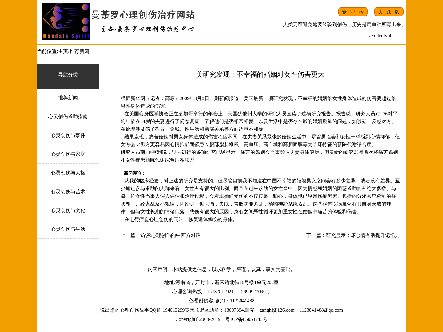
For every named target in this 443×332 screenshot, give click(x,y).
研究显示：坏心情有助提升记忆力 (363, 235)
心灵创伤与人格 (68, 172)
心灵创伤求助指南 (68, 116)
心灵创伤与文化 (68, 210)
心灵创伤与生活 (68, 229)
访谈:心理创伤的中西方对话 (170, 235)
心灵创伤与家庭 (68, 154)
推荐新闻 (68, 97)
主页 (63, 51)
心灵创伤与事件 (68, 135)
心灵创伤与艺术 (68, 191)
